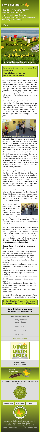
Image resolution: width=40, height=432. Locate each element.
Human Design (20, 326)
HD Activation (20, 334)
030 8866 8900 (13, 427)
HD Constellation (20, 338)
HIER (27, 303)
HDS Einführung (20, 330)
